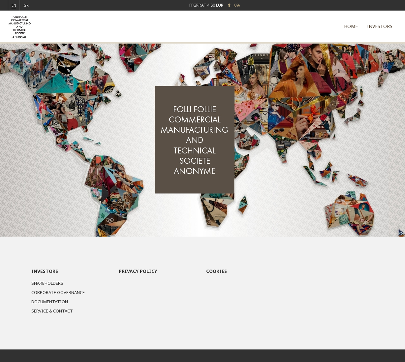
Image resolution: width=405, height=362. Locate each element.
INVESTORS (379, 26)
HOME (351, 26)
